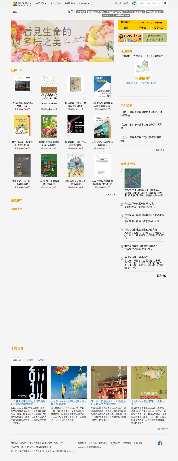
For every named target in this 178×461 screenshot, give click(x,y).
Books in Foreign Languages (151, 22)
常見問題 (92, 443)
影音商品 (158, 27)
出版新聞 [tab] (29, 360)
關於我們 (82, 443)
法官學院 (129, 249)
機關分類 (70, 3)
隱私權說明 (115, 443)
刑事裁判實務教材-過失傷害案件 (141, 245)
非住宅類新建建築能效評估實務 (140, 229)
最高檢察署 (130, 207)
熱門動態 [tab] (41, 360)
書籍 (126, 27)
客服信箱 (138, 443)
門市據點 (127, 443)
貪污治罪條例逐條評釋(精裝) (139, 203)
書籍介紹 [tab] (17, 360)
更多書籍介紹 (163, 429)
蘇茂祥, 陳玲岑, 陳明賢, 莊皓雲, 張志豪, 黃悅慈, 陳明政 (143, 194)
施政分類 (55, 3)
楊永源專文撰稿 (132, 221)
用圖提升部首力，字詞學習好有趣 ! (141, 83)
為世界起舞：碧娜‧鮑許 (136, 257)
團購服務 (126, 22)
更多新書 (111, 194)
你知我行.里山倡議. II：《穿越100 (141, 190)
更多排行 (161, 275)
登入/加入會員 (121, 3)
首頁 (15, 12)
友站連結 (84, 3)
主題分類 (41, 3)
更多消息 (160, 149)
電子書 (142, 27)
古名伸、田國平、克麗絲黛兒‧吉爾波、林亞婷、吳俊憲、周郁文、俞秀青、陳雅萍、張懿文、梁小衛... (143, 263)
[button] (18, 42)
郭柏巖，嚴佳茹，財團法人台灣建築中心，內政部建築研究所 (144, 234)
